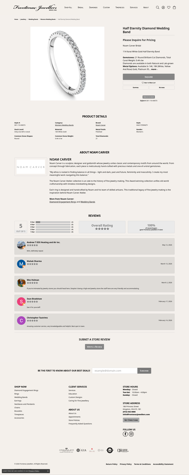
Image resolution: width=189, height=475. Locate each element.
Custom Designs (75, 397)
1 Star (32, 232)
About (146, 7)
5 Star (32, 222)
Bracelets (18, 411)
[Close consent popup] (48, 471)
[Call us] (136, 414)
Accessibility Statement (163, 464)
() (72, 222)
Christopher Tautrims (37, 317)
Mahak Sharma (34, 261)
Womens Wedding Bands (48, 19)
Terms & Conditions (142, 464)
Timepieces (119, 7)
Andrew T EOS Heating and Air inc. (43, 242)
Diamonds (93, 7)
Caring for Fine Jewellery (79, 400)
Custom (106, 7)
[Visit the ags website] (66, 450)
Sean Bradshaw (34, 298)
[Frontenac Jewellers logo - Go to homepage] (35, 7)
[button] (157, 7)
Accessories (19, 418)
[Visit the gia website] (81, 450)
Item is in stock (149, 97)
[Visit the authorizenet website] (110, 450)
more (154, 69)
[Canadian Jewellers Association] (123, 450)
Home (16, 19)
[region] (67, 63)
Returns (162, 87)
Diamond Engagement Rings (63, 201)
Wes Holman (33, 280)
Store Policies (74, 420)
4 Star (32, 224)
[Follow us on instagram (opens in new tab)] (131, 434)
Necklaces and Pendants (24, 404)
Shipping (135, 87)
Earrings (17, 400)
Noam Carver (101, 125)
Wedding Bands (33, 19)
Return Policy (111, 464)
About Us (72, 413)
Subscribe (144, 371)
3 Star (32, 227)
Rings (16, 394)
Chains (17, 407)
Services (133, 7)
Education (73, 394)
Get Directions (131, 420)
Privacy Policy (126, 464)
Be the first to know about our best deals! (64, 370)
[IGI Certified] (100, 450)
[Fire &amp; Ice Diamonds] (92, 450)
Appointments (74, 417)
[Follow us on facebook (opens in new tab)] (125, 434)
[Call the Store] (129, 412)
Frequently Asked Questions (80, 423)
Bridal (80, 7)
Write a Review (94, 346)
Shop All (68, 7)
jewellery (23, 19)
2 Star (32, 229)
